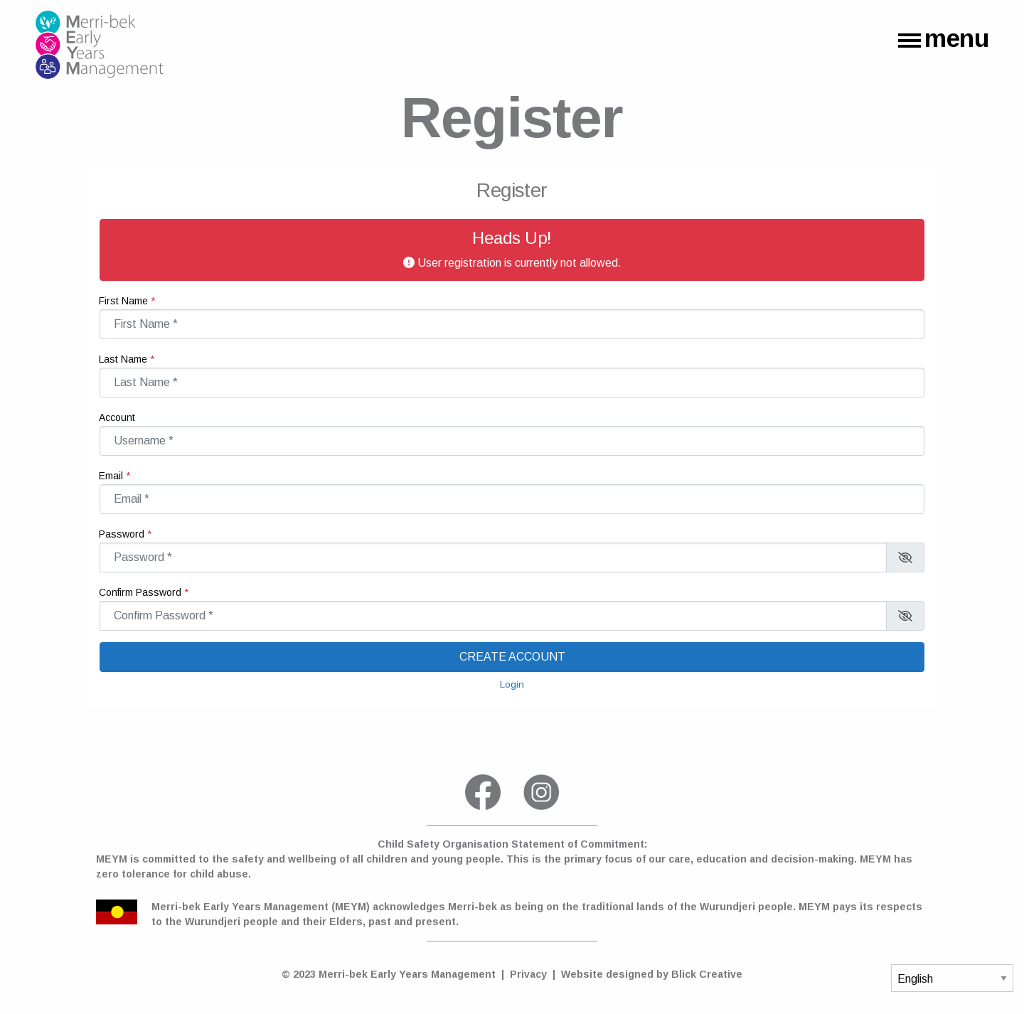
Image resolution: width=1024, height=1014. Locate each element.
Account (99, 409)
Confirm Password (99, 584)
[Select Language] (952, 978)
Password (99, 525)
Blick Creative (706, 974)
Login (512, 684)
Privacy (528, 974)
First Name (99, 292)
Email (99, 467)
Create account (512, 657)
